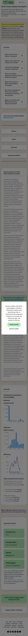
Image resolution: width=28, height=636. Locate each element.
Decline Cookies (14, 329)
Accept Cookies (14, 324)
